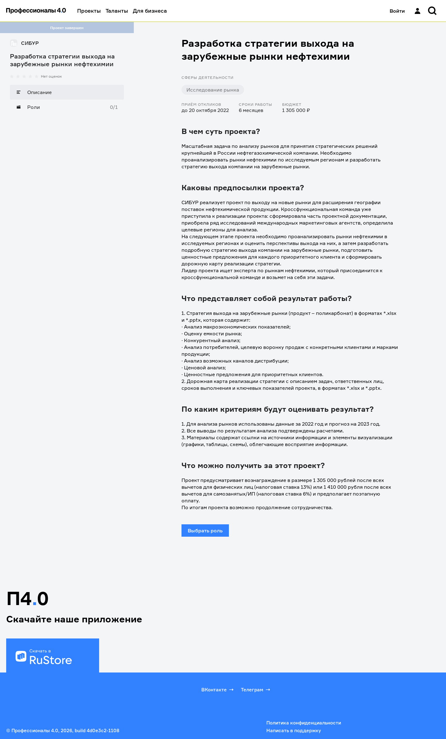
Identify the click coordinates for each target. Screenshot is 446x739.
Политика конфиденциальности (303, 722)
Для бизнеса (150, 10)
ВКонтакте (218, 689)
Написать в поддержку (293, 730)
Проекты (89, 10)
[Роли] (67, 107)
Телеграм (256, 689)
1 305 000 (325, 480)
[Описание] (67, 92)
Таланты (117, 10)
